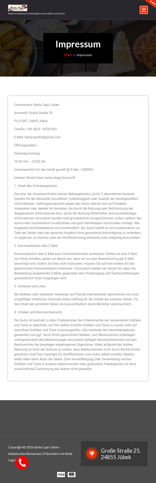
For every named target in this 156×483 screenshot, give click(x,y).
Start (68, 55)
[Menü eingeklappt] (144, 10)
